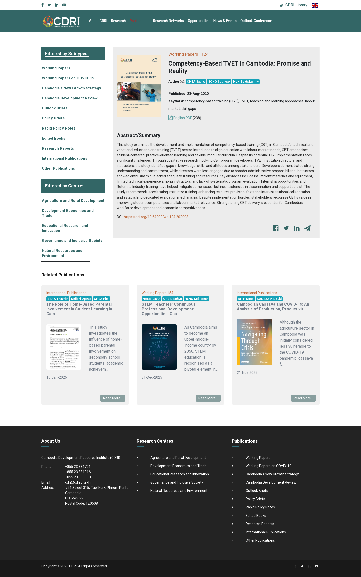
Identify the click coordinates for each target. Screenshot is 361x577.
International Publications (64, 158)
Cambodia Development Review (70, 98)
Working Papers (56, 68)
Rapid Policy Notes (58, 128)
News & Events (224, 20)
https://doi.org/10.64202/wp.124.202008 (156, 217)
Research (118, 20)
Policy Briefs (53, 118)
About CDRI (98, 20)
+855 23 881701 (78, 467)
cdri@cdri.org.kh (78, 482)
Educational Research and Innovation (65, 228)
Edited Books (53, 138)
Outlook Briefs (54, 108)
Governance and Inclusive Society (72, 240)
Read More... (113, 398)
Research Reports (58, 148)
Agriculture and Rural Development (73, 200)
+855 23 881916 (78, 472)
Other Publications (58, 168)
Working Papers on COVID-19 (68, 78)
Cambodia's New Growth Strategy (71, 88)
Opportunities (199, 20)
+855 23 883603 (78, 477)
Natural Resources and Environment (62, 253)
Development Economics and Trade (68, 213)
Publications (139, 20)
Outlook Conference (256, 20)
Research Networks (168, 20)
